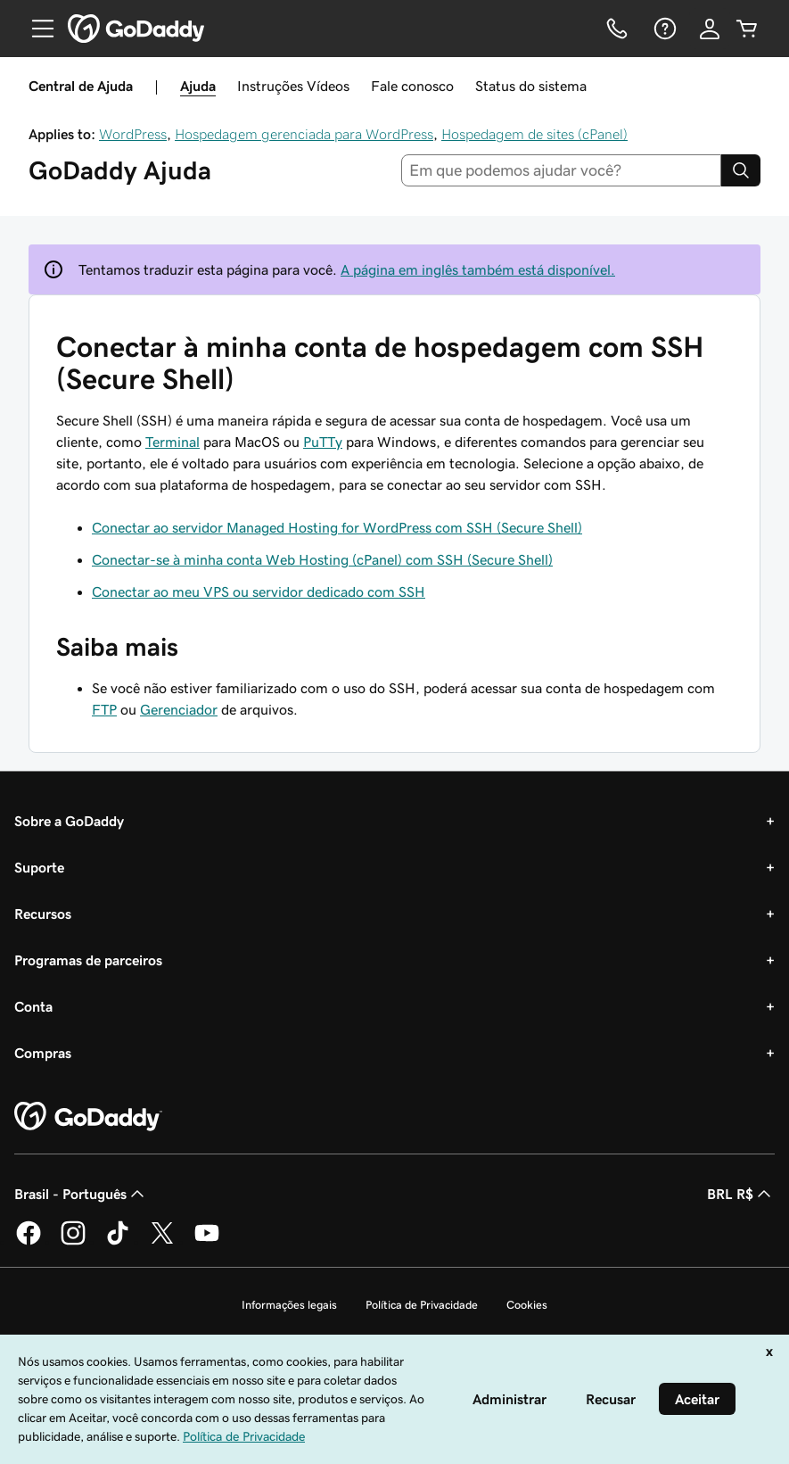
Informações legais (289, 1305)
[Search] (740, 170)
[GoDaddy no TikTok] (117, 1242)
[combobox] (561, 170)
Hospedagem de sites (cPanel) (534, 134)
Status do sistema (531, 86)
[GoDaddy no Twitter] (162, 1242)
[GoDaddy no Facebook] (28, 1242)
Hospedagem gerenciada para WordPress (304, 134)
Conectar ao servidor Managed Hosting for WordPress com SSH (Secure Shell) (337, 527)
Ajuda (198, 86)
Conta (33, 1006)
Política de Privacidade (422, 1305)
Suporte (39, 867)
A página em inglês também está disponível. (478, 269)
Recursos (42, 913)
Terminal (172, 441)
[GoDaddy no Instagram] (73, 1242)
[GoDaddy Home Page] (88, 1117)
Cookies (526, 1305)
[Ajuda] (663, 28)
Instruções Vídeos (293, 86)
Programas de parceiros (88, 960)
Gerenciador (179, 709)
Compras (42, 1053)
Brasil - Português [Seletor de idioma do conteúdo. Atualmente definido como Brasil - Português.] (81, 1193)
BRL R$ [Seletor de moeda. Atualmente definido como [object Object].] (741, 1193)
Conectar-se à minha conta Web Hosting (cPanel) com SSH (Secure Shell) (322, 559)
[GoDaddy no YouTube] (207, 1242)
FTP (104, 709)
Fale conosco (412, 86)
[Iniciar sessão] (709, 28)
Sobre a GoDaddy (69, 821)
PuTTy (322, 441)
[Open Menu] (36, 28)
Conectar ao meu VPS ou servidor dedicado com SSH (258, 591)
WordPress (133, 134)
